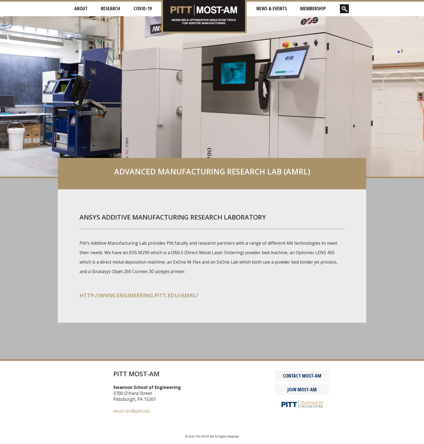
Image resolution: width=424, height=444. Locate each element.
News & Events (271, 8)
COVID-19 (143, 8)
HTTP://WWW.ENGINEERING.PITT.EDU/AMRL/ (139, 295)
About (81, 8)
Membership (313, 8)
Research (110, 8)
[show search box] (344, 9)
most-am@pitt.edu (132, 411)
